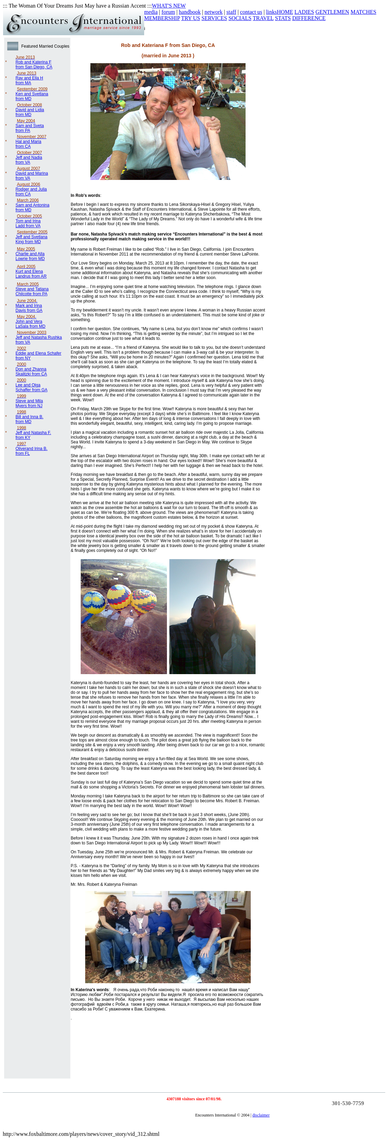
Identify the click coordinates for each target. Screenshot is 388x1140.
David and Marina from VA (32, 173)
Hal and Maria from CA (31, 141)
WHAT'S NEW (169, 6)
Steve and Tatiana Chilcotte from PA (32, 289)
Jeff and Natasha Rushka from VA (39, 337)
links (271, 12)
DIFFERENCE (309, 18)
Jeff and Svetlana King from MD (32, 237)
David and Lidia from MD (30, 110)
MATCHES (363, 12)
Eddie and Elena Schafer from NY (38, 353)
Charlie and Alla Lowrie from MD (30, 254)
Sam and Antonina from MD (32, 205)
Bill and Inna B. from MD (29, 417)
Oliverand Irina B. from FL (32, 448)
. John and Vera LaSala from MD (31, 321)
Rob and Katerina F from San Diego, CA (34, 62)
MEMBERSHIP (162, 18)
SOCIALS (239, 18)
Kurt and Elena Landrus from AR (31, 271)
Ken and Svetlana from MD (32, 94)
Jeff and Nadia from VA (29, 157)
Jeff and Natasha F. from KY (33, 432)
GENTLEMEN (332, 12)
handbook (190, 12)
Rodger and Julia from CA (31, 189)
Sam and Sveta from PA (30, 125)
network (213, 12)
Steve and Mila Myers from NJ (29, 401)
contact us (251, 12)
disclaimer (261, 1115)
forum (168, 12)
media (151, 12)
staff (231, 12)
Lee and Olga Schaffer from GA (31, 385)
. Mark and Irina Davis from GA (29, 305)
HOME (285, 12)
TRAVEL (263, 18)
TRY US (190, 18)
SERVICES (214, 18)
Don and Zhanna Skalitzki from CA (31, 369)
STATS (283, 18)
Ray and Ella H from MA (29, 78)
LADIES (304, 12)
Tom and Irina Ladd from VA (29, 221)
